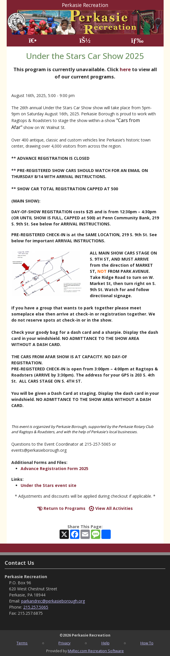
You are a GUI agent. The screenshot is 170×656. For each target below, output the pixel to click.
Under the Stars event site (48, 485)
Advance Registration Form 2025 (54, 468)
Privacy (64, 643)
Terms (22, 643)
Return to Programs (61, 508)
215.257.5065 (35, 607)
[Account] (84, 40)
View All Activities (111, 508)
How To (146, 643)
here (125, 69)
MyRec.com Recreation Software (96, 650)
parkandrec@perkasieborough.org (53, 601)
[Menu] (137, 40)
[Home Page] (33, 40)
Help (105, 643)
